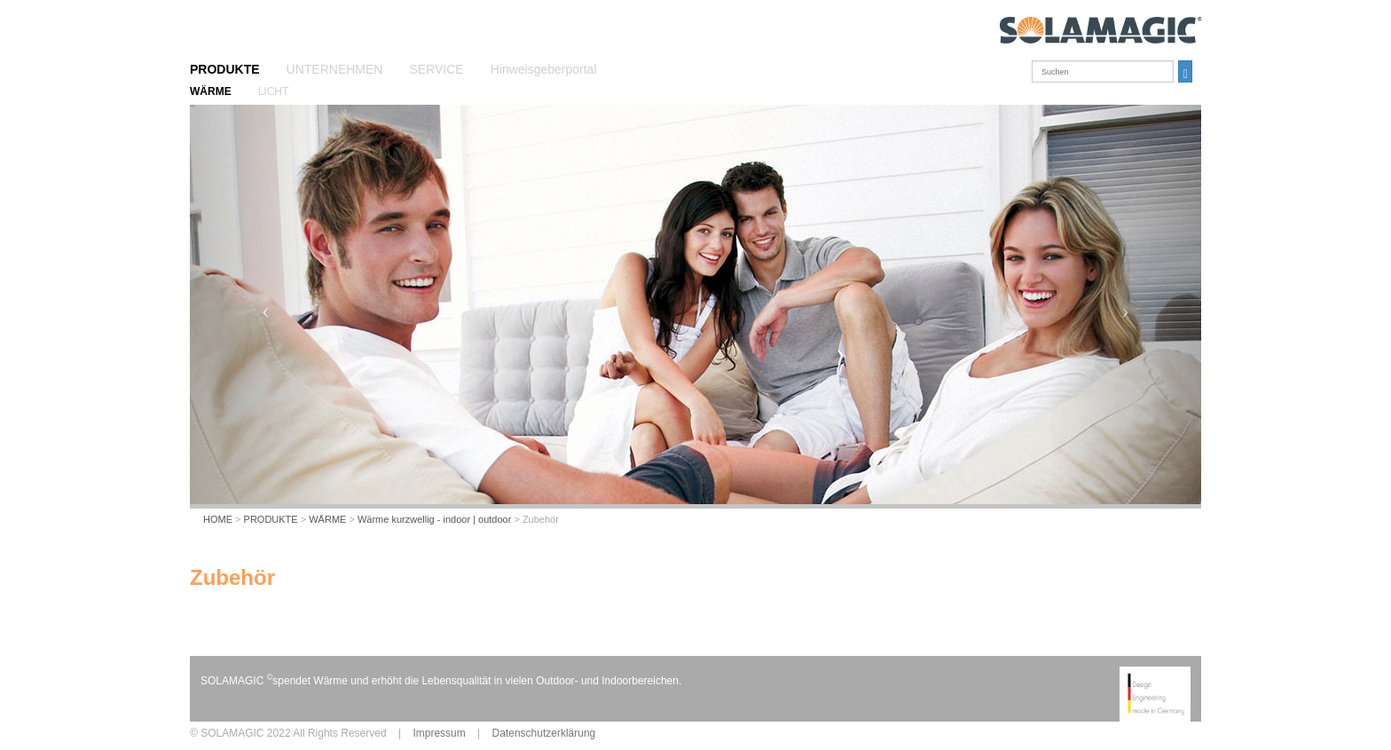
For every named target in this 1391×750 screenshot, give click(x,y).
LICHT (273, 91)
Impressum (439, 733)
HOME (217, 519)
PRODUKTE (225, 69)
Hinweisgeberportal (544, 69)
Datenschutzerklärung (544, 733)
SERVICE (436, 69)
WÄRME (211, 91)
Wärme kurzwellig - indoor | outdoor (434, 519)
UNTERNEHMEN (335, 69)
